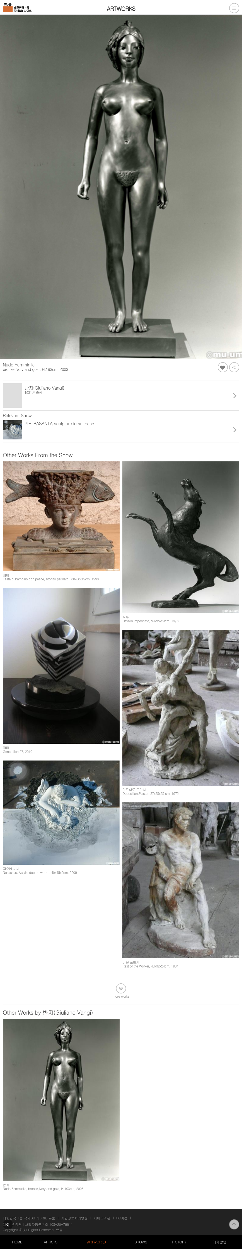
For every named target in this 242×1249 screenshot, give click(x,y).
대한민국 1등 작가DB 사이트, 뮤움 (29, 1217)
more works (121, 996)
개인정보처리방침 (74, 1217)
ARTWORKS (96, 1242)
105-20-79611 (61, 1224)
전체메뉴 (234, 8)
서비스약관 (102, 1217)
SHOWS (140, 1242)
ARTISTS (50, 1242)
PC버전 (121, 1217)
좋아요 (223, 367)
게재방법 (219, 1242)
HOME (17, 1242)
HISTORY (179, 1242)
